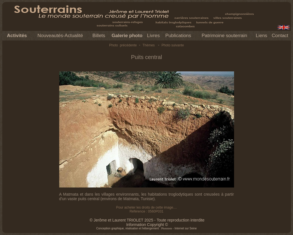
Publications (178, 35)
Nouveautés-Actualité (60, 35)
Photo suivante (173, 45)
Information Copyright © (147, 224)
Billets (98, 35)
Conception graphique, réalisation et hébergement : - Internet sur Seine (146, 228)
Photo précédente (123, 45)
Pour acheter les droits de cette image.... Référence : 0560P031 (146, 209)
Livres (153, 35)
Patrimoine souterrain (224, 35)
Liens (261, 35)
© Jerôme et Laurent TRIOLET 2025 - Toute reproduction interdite (147, 220)
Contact (280, 35)
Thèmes (148, 45)
